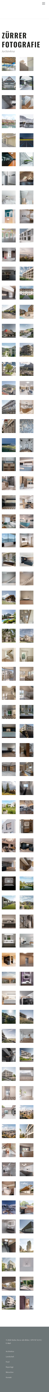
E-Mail (8, 1343)
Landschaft (10, 1357)
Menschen (9, 1372)
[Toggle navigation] (43, 3)
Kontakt (9, 1378)
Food (8, 1362)
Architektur (10, 1352)
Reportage (9, 1367)
